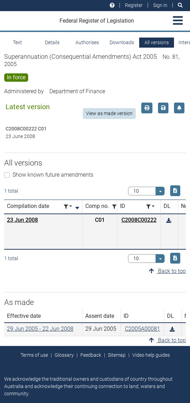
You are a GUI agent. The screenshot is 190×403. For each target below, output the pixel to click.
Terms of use (34, 355)
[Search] (180, 5)
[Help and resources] (112, 5)
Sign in (160, 5)
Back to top (167, 271)
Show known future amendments (53, 174)
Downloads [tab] (122, 42)
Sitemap (117, 355)
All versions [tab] (156, 42)
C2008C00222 (139, 220)
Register (134, 5)
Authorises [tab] (87, 42)
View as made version (109, 113)
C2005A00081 (142, 328)
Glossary (64, 355)
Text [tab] (17, 42)
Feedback (90, 355)
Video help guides (151, 355)
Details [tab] (52, 42)
